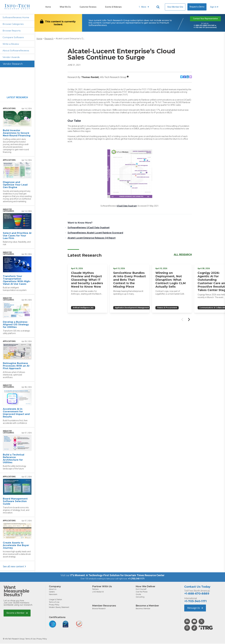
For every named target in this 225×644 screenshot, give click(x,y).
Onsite (138, 595)
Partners (95, 590)
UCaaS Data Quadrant (127, 206)
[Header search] (158, 7)
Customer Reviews (88, 7)
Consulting (140, 598)
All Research (183, 254)
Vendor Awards (11, 57)
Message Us (195, 608)
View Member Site (175, 7)
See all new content (14, 567)
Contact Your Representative (205, 18)
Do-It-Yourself (141, 590)
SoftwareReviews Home (16, 17)
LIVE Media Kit (98, 592)
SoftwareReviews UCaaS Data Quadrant (88, 227)
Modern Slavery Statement (59, 608)
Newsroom (53, 595)
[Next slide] (189, 318)
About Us (52, 590)
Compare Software (14, 37)
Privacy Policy (54, 605)
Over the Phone (142, 592)
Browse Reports (12, 31)
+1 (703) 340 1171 (136, 579)
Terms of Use (54, 603)
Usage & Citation (56, 600)
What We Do (65, 7)
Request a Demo (197, 7)
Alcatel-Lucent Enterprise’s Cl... (70, 38)
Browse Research (99, 609)
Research (48, 38)
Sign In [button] (214, 7)
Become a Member (17, 613)
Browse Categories (13, 24)
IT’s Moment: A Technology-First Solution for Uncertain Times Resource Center (117, 576)
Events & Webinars (113, 7)
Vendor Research (13, 64)
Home (48, 7)
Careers (52, 592)
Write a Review (11, 44)
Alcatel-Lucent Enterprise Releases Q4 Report (92, 238)
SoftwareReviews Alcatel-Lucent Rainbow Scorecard (95, 232)
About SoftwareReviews (17, 51)
